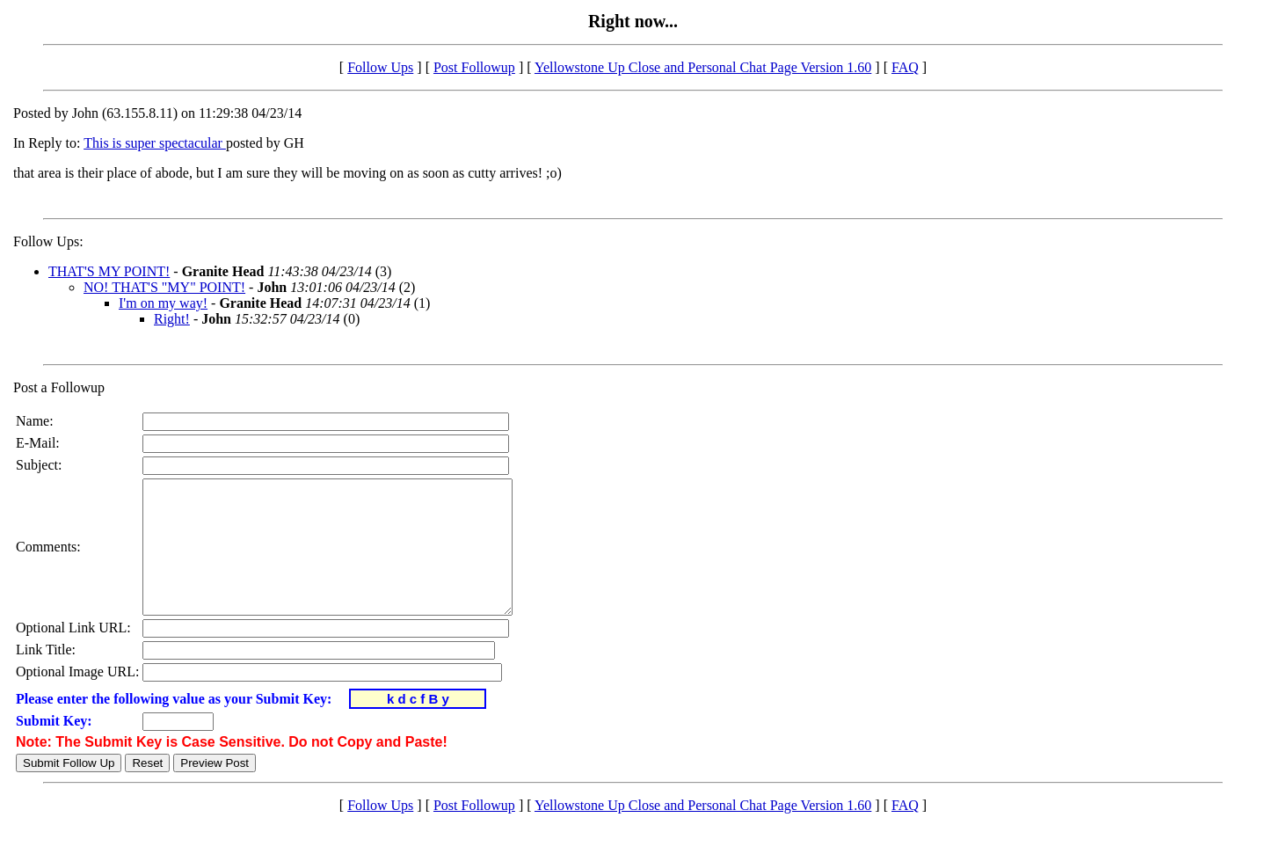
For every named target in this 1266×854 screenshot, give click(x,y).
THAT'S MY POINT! (109, 271)
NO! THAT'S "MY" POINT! (164, 287)
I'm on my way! (163, 303)
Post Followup (474, 67)
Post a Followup (59, 387)
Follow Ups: (48, 241)
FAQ (905, 67)
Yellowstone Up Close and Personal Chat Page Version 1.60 (703, 67)
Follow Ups (380, 67)
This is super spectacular (155, 142)
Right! (172, 318)
